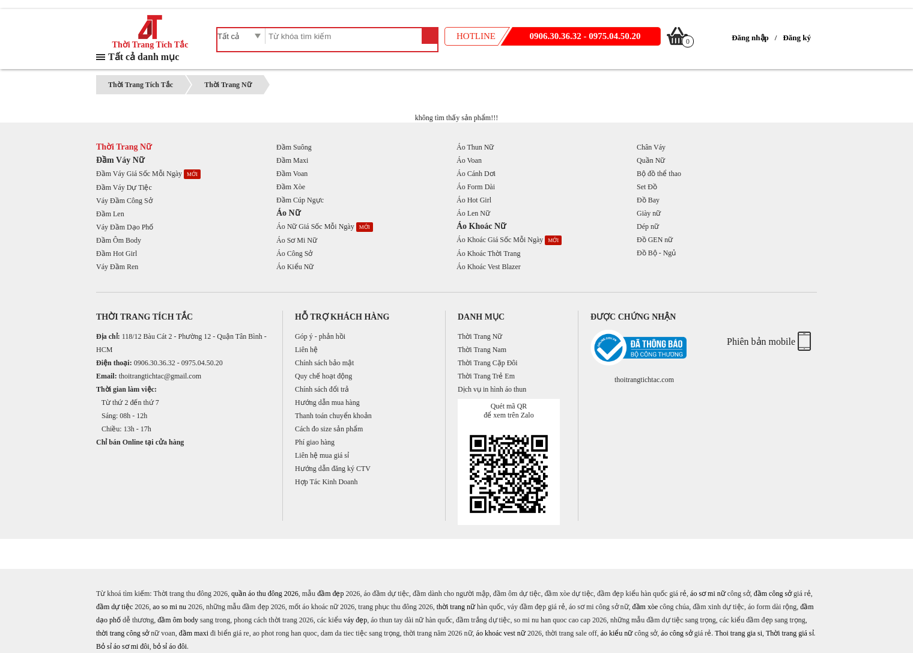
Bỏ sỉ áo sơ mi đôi (123, 646)
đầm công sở (773, 593)
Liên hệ (306, 349)
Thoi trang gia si (738, 633)
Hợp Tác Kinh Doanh (326, 482)
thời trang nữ (456, 607)
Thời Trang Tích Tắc (150, 40)
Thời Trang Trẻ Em (486, 376)
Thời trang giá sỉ (790, 633)
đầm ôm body (177, 620)
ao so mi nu (169, 607)
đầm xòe (645, 607)
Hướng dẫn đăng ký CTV (333, 468)
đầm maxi (193, 633)
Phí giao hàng (315, 442)
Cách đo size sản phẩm (329, 429)
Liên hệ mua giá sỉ (322, 455)
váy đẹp (355, 620)
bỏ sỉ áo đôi (170, 646)
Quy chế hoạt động (323, 376)
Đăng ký (797, 37)
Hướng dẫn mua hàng (327, 402)
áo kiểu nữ (617, 633)
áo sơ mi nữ (708, 593)
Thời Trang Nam (482, 349)
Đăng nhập (750, 37)
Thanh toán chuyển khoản (333, 416)
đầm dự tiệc (114, 607)
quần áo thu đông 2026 (265, 593)
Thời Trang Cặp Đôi (488, 363)
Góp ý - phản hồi (320, 336)
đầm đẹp (330, 593)
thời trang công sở (122, 633)
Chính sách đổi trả (322, 389)
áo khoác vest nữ (501, 633)
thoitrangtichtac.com (644, 379)
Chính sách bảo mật (324, 363)
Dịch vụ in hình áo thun (492, 389)
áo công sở (676, 633)
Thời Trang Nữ (228, 84)
